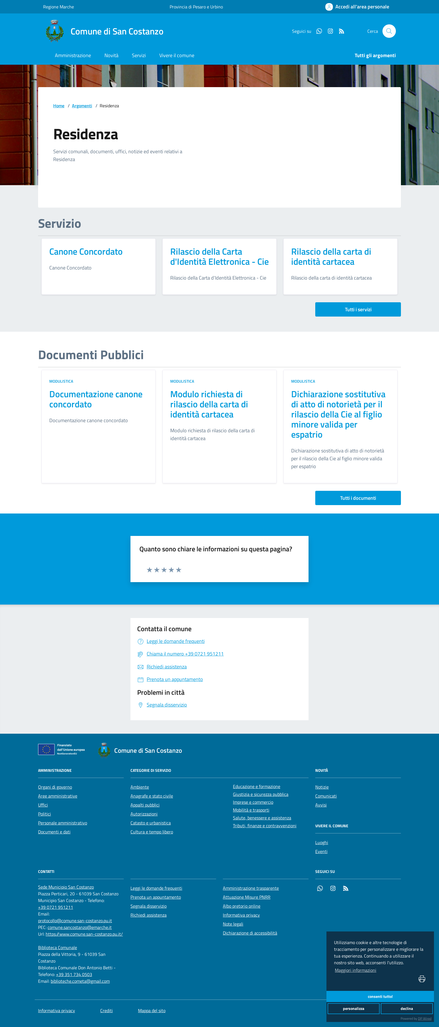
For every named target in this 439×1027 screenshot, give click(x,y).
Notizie (322, 787)
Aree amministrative (57, 796)
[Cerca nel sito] (389, 31)
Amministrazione (73, 55)
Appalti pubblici (145, 804)
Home (58, 105)
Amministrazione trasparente (251, 888)
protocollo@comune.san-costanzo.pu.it (75, 920)
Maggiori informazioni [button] (355, 970)
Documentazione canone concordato (96, 399)
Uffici (43, 804)
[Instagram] (328, 31)
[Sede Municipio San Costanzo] (66, 887)
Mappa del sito (151, 1010)
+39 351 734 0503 (74, 974)
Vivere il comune (176, 55)
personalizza (353, 1008)
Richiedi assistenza (148, 915)
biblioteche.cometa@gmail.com (80, 981)
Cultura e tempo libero (151, 831)
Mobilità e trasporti (251, 810)
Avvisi (321, 804)
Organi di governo (55, 787)
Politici (44, 813)
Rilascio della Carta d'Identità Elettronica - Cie (219, 256)
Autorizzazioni (144, 813)
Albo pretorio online (241, 906)
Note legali (233, 924)
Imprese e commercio (253, 802)
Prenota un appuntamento (155, 897)
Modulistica (61, 381)
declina (407, 1008)
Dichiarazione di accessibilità (250, 933)
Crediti (106, 1010)
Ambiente (139, 787)
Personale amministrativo (62, 822)
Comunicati (326, 796)
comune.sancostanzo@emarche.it (80, 927)
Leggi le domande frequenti (156, 888)
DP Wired (424, 1018)
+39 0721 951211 (55, 907)
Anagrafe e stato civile (151, 796)
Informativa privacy (241, 915)
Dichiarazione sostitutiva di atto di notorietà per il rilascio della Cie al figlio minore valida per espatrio (338, 414)
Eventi (321, 851)
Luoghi (321, 842)
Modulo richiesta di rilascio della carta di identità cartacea (209, 404)
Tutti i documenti (358, 498)
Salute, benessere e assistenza (262, 817)
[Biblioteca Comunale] (57, 947)
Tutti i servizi (358, 309)
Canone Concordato (86, 251)
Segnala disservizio (148, 906)
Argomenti (82, 105)
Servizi (139, 55)
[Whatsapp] (317, 31)
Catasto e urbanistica (150, 822)
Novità (111, 55)
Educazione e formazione (256, 786)
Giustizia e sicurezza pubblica (260, 794)
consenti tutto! (380, 996)
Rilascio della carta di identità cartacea (331, 256)
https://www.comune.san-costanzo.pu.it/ (84, 934)
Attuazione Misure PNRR (246, 897)
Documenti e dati (54, 831)
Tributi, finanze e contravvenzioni (264, 825)
